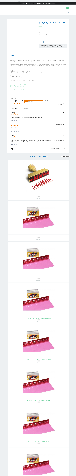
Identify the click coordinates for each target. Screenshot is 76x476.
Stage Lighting (22, 12)
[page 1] (12, 145)
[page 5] (22, 145)
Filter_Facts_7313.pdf (12, 84)
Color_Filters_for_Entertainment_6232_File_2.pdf (17, 81)
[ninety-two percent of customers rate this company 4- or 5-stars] (60, 99)
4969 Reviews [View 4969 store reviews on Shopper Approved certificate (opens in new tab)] (17, 101)
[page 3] (17, 145)
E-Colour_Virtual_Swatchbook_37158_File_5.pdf (17, 82)
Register (64, 8)
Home (8, 12)
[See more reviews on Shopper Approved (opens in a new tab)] (18, 128)
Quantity (40, 40)
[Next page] (24, 145)
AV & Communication (49, 12)
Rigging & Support (30, 12)
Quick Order (57, 8)
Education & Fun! (59, 12)
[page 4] (19, 145)
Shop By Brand (14, 12)
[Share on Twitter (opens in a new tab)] (16, 128)
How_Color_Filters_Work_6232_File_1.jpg (16, 85)
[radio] (38, 98)
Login (61, 8)
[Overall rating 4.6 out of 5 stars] (16, 100)
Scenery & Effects (40, 12)
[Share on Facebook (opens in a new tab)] (14, 128)
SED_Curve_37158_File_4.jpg (14, 86)
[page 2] (15, 145)
